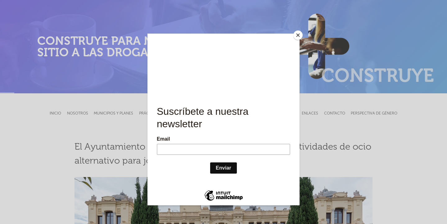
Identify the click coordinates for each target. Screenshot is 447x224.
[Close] (298, 35)
